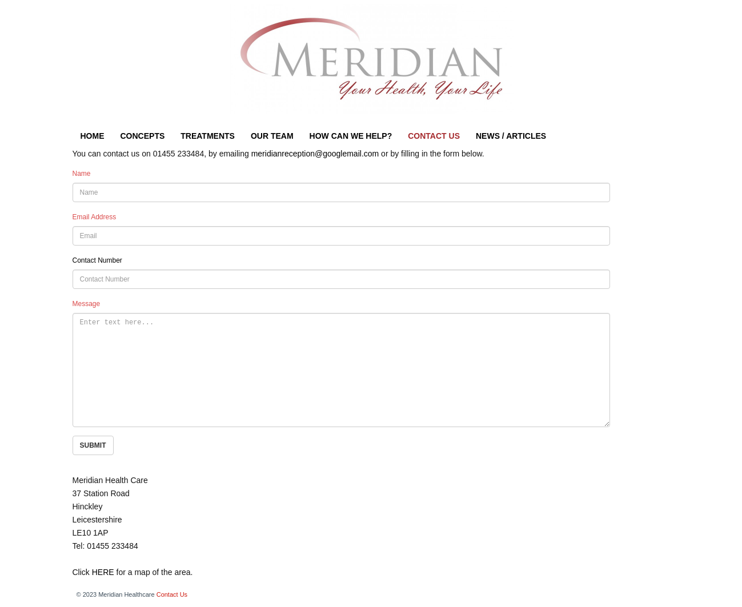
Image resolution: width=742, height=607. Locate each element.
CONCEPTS (143, 135)
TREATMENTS (208, 135)
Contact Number (97, 260)
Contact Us (172, 594)
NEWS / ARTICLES (511, 135)
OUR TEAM (272, 135)
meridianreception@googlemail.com (315, 153)
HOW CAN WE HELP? (351, 135)
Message (87, 304)
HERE (103, 572)
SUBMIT (93, 445)
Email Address (95, 217)
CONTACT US (434, 135)
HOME (93, 135)
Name (82, 174)
